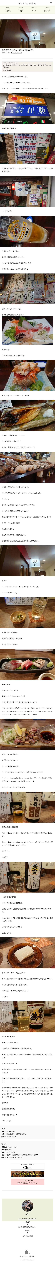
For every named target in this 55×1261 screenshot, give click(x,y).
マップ (34, 11)
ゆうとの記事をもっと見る (27, 1218)
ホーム (8, 7)
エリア (21, 7)
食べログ (13, 1137)
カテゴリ (34, 7)
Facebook (13, 1157)
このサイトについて (47, 10)
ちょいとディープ (8, 10)
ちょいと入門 (21, 10)
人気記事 (47, 7)
